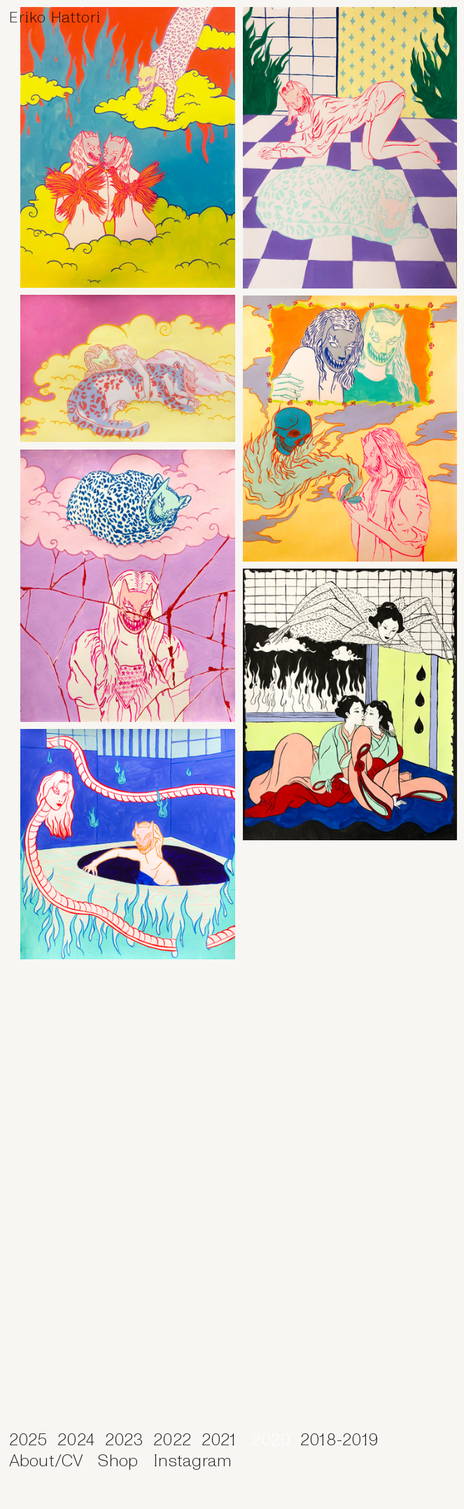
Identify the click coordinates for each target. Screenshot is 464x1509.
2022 (172, 1440)
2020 (275, 1440)
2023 (124, 1440)
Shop (118, 1461)
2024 (75, 1440)
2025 (28, 1440)
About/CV (48, 1461)
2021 (219, 1440)
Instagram (192, 1461)
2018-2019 (339, 1440)
